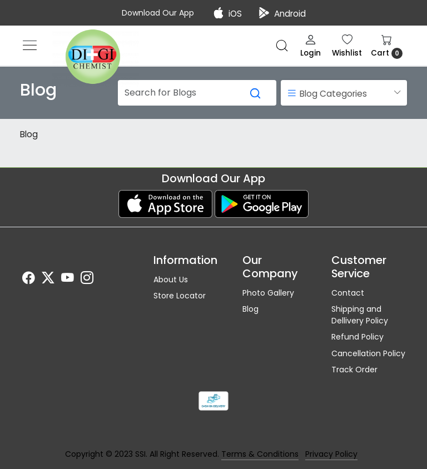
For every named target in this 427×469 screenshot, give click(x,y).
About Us (170, 279)
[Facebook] (28, 279)
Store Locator (179, 295)
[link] (282, 45)
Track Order (354, 369)
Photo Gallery (268, 292)
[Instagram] (87, 279)
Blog (29, 134)
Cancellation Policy (368, 353)
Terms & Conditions (260, 454)
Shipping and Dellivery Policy (359, 314)
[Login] (310, 45)
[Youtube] (67, 279)
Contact (347, 292)
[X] (48, 279)
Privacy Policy (331, 454)
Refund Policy (357, 336)
